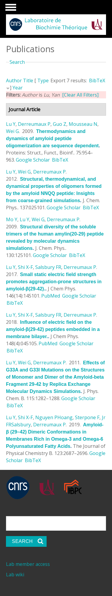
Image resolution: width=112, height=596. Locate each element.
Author (14, 80)
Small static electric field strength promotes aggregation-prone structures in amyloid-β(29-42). (54, 281)
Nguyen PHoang (54, 417)
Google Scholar (33, 160)
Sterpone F (87, 417)
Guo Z (59, 124)
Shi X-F (25, 267)
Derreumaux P (34, 124)
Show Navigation (10, 9)
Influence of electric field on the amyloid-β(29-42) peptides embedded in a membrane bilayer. (53, 329)
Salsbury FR (48, 267)
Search (17, 62)
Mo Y (11, 219)
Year (18, 87)
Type (43, 80)
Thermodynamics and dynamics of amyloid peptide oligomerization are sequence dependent (52, 138)
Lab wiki (15, 574)
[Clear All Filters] (80, 95)
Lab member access (28, 564)
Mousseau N (83, 124)
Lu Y (11, 124)
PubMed (50, 295)
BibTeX (97, 80)
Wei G (12, 131)
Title (28, 80)
